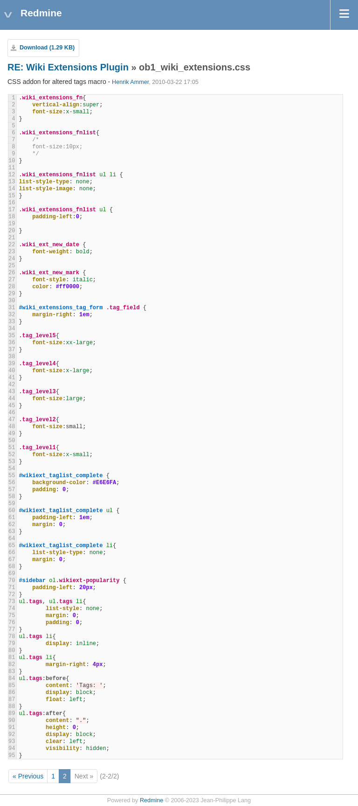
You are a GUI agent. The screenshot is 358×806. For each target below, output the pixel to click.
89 (11, 713)
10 (11, 161)
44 (11, 399)
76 (11, 622)
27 (11, 280)
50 (11, 441)
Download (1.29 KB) (47, 47)
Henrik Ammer (130, 82)
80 (11, 650)
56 (11, 482)
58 (11, 496)
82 (11, 664)
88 (11, 706)
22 (11, 245)
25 (11, 266)
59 (11, 503)
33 (11, 322)
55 (11, 475)
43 (11, 392)
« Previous (28, 776)
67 (11, 559)
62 (11, 524)
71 (11, 587)
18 (11, 217)
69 (11, 573)
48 (11, 427)
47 (11, 420)
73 (11, 601)
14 (11, 189)
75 (11, 615)
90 (11, 720)
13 (11, 182)
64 (11, 538)
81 (11, 657)
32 (11, 315)
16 (11, 203)
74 (11, 608)
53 (11, 462)
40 (11, 371)
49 (11, 434)
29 (11, 294)
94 (11, 748)
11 (11, 168)
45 (11, 406)
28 (11, 287)
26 (11, 273)
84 (11, 678)
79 (11, 643)
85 (11, 685)
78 (11, 636)
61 (11, 517)
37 (11, 350)
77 (11, 629)
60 (11, 510)
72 (11, 594)
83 (11, 671)
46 (11, 413)
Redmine (151, 800)
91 (11, 727)
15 (11, 196)
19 (11, 224)
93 (11, 741)
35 (11, 336)
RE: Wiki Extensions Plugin (68, 67)
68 (11, 566)
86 (11, 692)
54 (11, 469)
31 (11, 308)
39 (11, 364)
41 (11, 378)
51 (11, 448)
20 (11, 231)
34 (11, 329)
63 (11, 531)
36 (11, 343)
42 (11, 385)
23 (11, 252)
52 (11, 455)
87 (11, 699)
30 (11, 301)
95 (11, 755)
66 (11, 552)
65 (11, 545)
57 (11, 489)
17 (11, 210)
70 (11, 580)
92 (11, 734)
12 (11, 175)
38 (11, 357)
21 (11, 238)
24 (11, 259)
